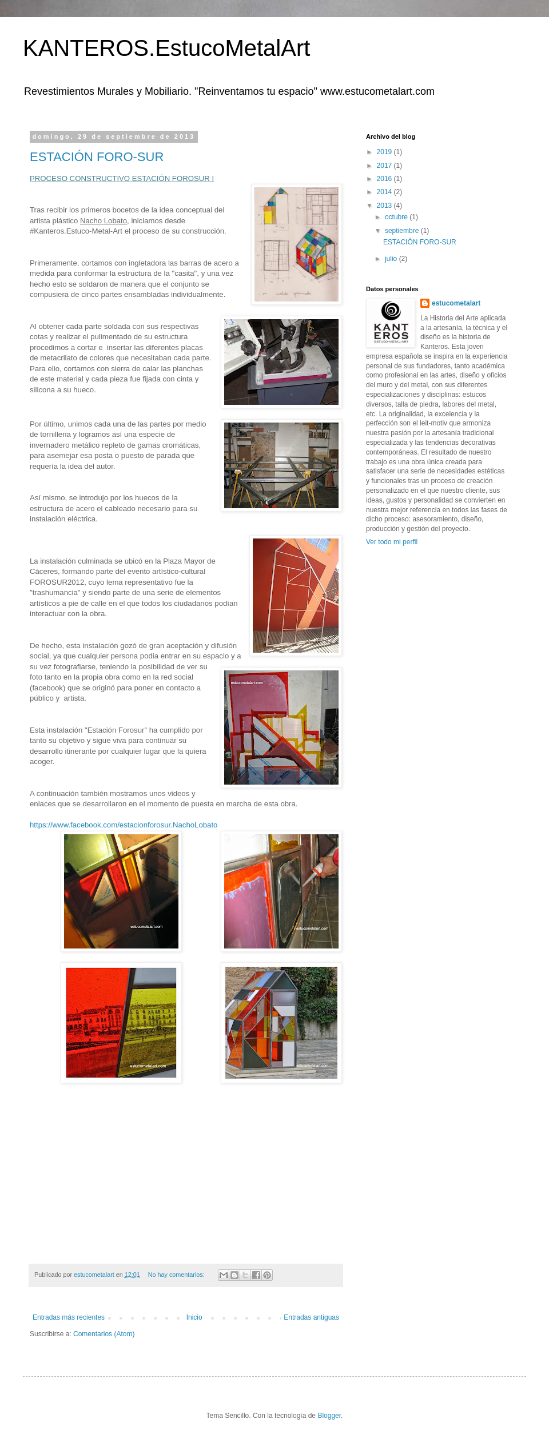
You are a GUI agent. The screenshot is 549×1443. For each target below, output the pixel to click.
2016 (385, 179)
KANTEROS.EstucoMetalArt (166, 48)
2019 (385, 152)
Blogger (329, 1416)
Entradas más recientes (69, 1317)
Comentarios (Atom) (103, 1334)
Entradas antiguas (311, 1317)
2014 (385, 192)
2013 (385, 206)
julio (392, 259)
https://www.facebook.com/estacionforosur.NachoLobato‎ (123, 825)
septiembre (403, 231)
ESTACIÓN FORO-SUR (97, 157)
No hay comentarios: (177, 1274)
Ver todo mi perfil (391, 542)
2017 (385, 166)
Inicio (194, 1317)
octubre (397, 217)
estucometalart (456, 303)
